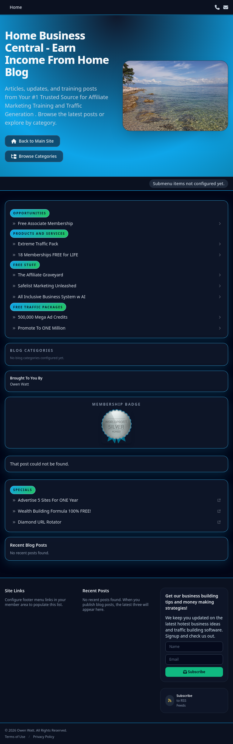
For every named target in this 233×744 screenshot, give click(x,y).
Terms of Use (15, 736)
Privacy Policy (43, 736)
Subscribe (194, 671)
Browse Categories (34, 156)
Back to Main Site (32, 141)
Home (16, 7)
